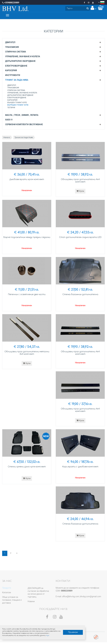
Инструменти (12, 76)
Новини (31, 602)
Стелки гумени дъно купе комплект (27, 467)
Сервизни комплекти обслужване (24, 125)
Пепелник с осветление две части (26, 295)
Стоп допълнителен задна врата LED (80, 237)
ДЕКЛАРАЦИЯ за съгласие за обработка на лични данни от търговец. (38, 593)
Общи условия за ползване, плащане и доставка (12, 600)
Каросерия (11, 71)
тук (44, 635)
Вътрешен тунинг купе (17, 106)
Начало (7, 138)
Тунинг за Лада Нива (16, 80)
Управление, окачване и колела (22, 57)
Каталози (6, 593)
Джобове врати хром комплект (27, 180)
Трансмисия (12, 47)
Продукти (6, 588)
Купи (80, 191)
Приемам (67, 631)
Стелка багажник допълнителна (80, 295)
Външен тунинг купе (17, 103)
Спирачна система (15, 52)
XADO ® (9, 120)
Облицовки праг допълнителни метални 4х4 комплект (26, 353)
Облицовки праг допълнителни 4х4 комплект (80, 181)
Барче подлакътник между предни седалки (27, 239)
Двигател (10, 43)
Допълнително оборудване (20, 61)
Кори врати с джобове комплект (80, 467)
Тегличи (11, 108)
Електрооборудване (16, 66)
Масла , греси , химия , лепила (21, 115)
